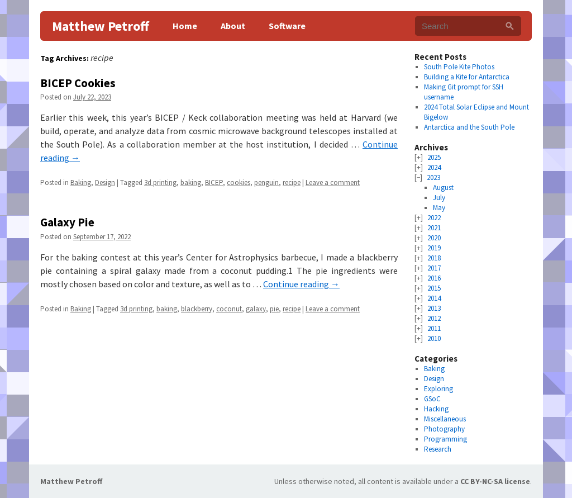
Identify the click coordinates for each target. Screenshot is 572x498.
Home (185, 25)
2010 (434, 338)
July (439, 197)
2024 (434, 167)
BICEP (214, 182)
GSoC (432, 399)
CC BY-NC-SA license (495, 481)
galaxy (256, 309)
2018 (434, 258)
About (233, 25)
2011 (434, 328)
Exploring (438, 388)
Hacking (436, 409)
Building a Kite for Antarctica (466, 77)
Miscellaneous (445, 419)
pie (274, 309)
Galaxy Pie (67, 222)
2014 (434, 298)
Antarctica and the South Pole (469, 127)
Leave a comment (333, 182)
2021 (434, 228)
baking (190, 182)
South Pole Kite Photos (459, 67)
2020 (434, 238)
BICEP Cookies (78, 83)
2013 (434, 308)
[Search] (509, 26)
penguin (266, 182)
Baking (80, 182)
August (443, 187)
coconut (229, 309)
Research (437, 449)
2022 (434, 217)
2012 (434, 318)
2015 (434, 288)
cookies (238, 182)
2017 (434, 268)
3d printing (160, 182)
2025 (434, 157)
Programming (445, 439)
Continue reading (301, 284)
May (439, 207)
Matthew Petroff (100, 26)
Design (105, 182)
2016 (434, 278)
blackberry (196, 309)
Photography (444, 429)
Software (287, 25)
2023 (433, 177)
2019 (434, 248)
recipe (292, 182)
